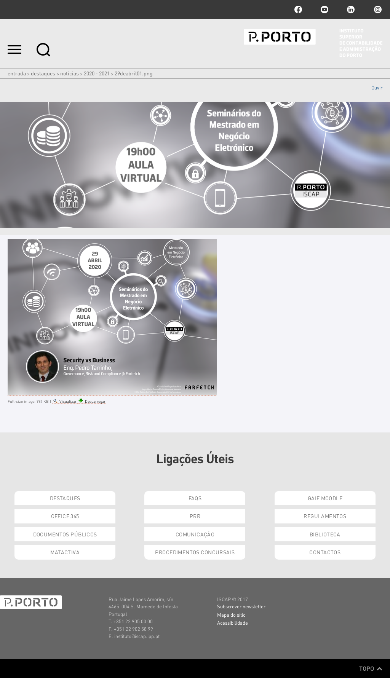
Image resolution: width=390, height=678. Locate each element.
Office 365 (65, 515)
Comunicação (195, 534)
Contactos (324, 552)
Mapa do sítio (231, 614)
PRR (195, 515)
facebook (298, 9)
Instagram (377, 9)
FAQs (195, 498)
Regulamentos (325, 515)
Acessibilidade (232, 622)
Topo (370, 668)
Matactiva (65, 552)
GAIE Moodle (325, 498)
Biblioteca (325, 534)
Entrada (17, 73)
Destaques (43, 73)
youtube (324, 9)
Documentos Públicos (65, 534)
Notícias (69, 73)
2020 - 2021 (97, 73)
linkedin (351, 9)
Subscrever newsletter (241, 606)
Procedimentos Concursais (195, 552)
